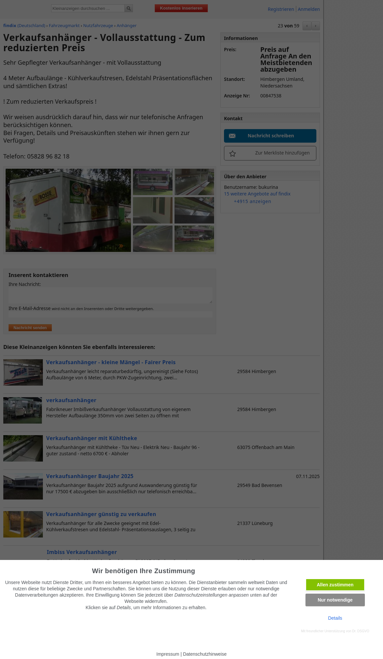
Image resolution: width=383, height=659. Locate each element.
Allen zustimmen (335, 584)
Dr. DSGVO (360, 631)
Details (335, 618)
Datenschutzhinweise (205, 654)
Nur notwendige (335, 600)
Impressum (167, 654)
